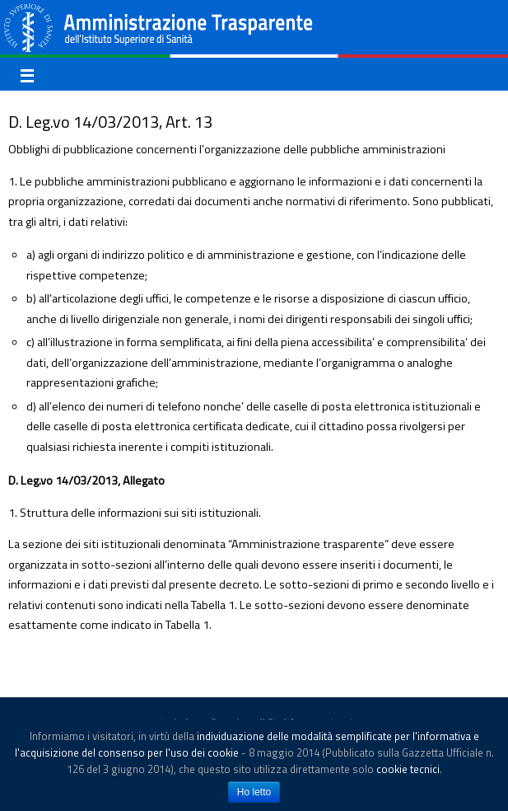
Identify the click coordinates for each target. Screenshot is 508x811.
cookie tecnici (408, 769)
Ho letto (254, 792)
